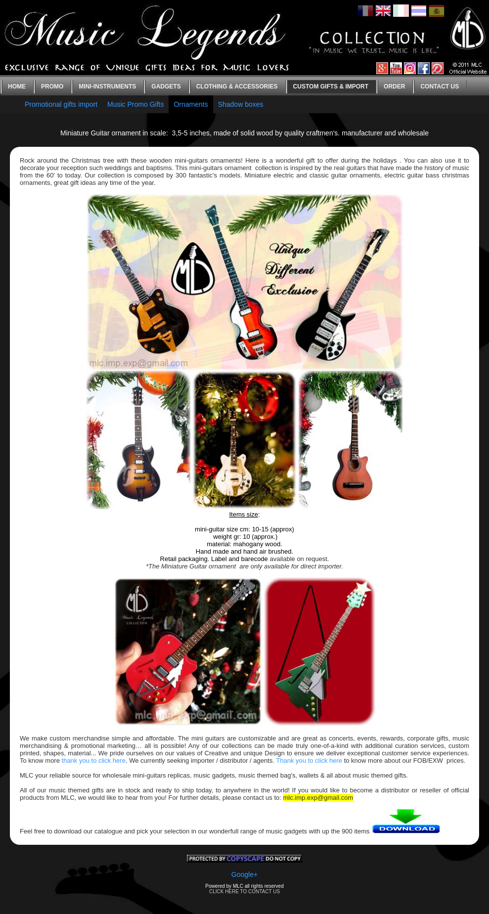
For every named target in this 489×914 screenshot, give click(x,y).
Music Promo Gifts (135, 104)
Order (394, 86)
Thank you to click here (309, 760)
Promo (52, 86)
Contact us (439, 86)
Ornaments (191, 104)
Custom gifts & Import (330, 86)
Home (17, 86)
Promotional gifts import (61, 104)
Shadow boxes (241, 104)
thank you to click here (94, 760)
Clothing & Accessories (237, 86)
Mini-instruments (107, 86)
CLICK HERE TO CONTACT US (244, 891)
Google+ (244, 874)
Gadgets (165, 86)
